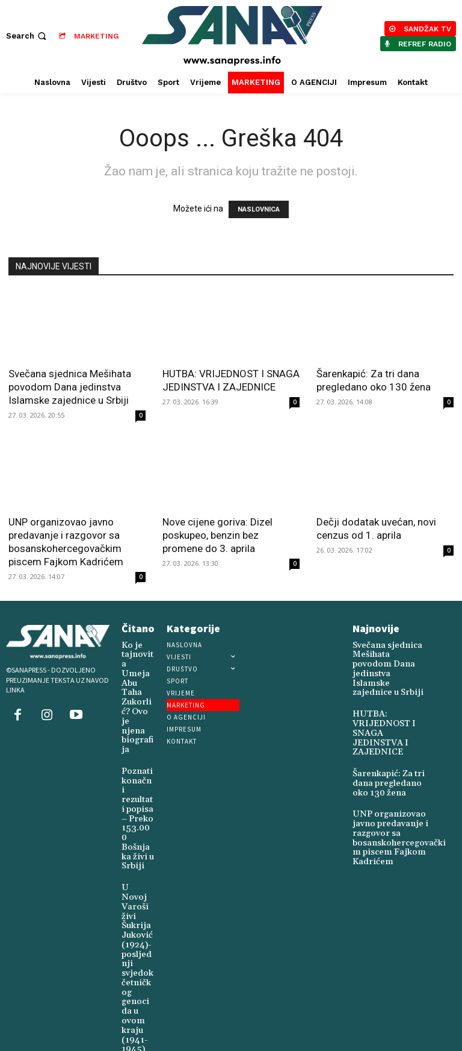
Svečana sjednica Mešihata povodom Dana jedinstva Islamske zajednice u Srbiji (69, 387)
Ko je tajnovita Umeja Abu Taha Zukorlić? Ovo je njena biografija (137, 673)
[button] (27, 36)
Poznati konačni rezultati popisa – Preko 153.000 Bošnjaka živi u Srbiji (137, 753)
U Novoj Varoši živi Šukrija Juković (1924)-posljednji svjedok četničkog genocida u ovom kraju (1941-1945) (137, 862)
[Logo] (232, 36)
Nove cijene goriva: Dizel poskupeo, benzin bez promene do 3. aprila (217, 535)
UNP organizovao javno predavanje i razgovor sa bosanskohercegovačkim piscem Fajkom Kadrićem (395, 794)
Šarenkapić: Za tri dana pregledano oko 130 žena (388, 750)
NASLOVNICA (259, 209)
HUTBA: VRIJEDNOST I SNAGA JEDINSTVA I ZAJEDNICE (390, 710)
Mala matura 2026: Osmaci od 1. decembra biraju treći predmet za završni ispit (137, 981)
